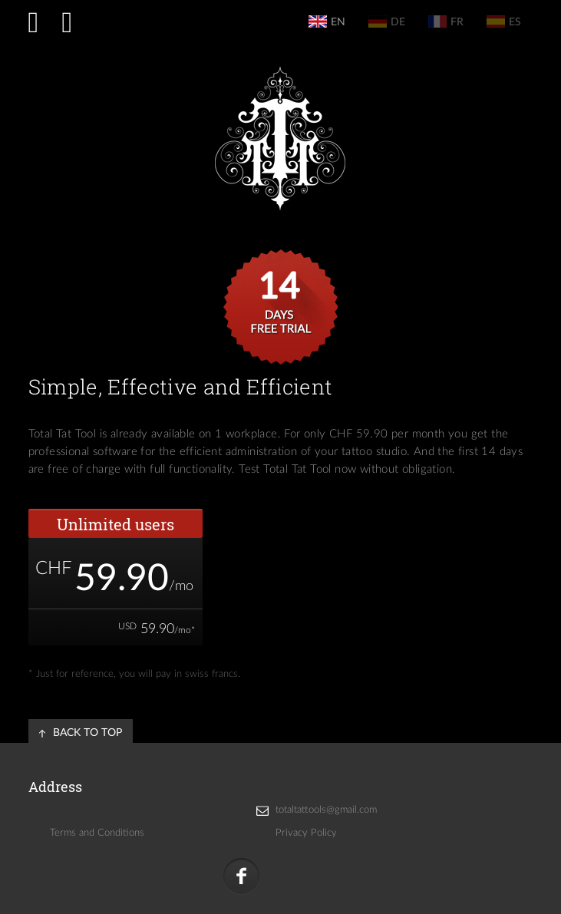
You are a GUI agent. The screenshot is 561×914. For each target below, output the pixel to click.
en (327, 21)
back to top (87, 733)
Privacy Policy (306, 833)
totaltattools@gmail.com (326, 810)
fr (446, 21)
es (504, 21)
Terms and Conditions (97, 833)
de (386, 21)
